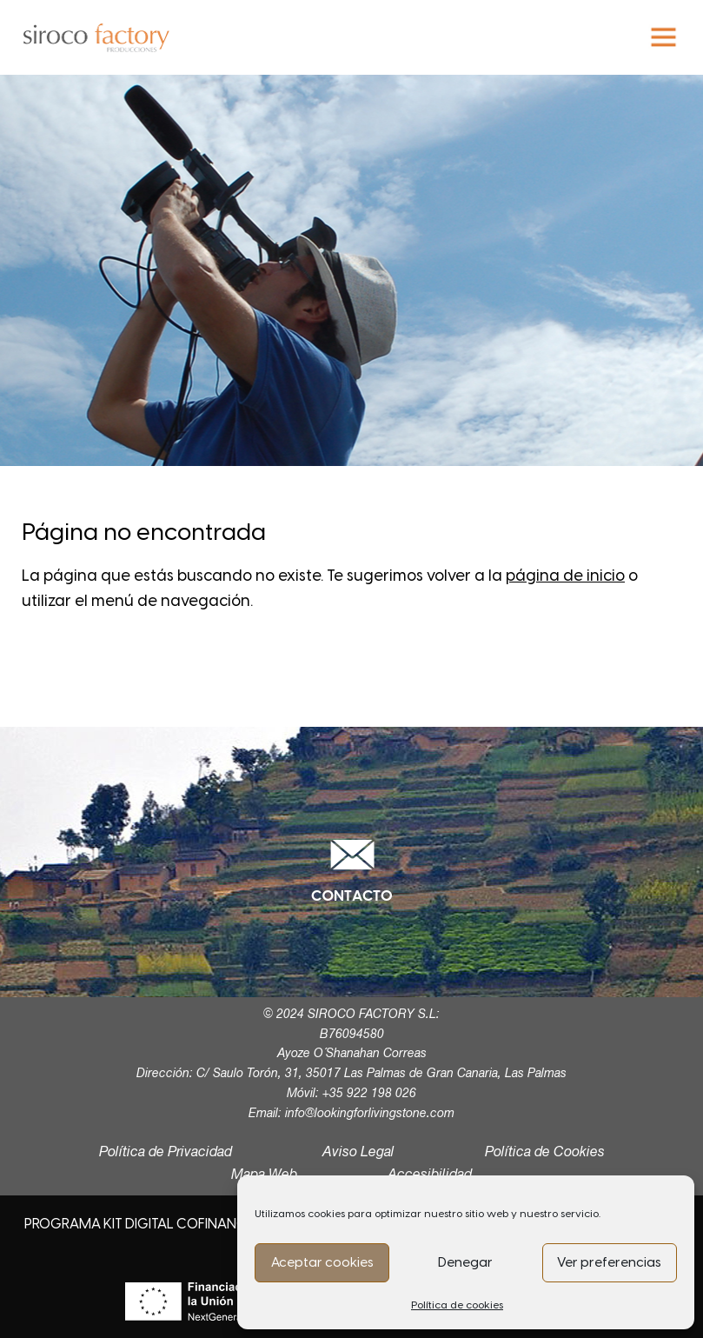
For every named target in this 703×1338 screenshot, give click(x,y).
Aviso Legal (358, 1153)
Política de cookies (457, 1305)
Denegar (465, 1262)
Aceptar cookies (322, 1262)
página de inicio (565, 575)
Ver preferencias (609, 1262)
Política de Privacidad (165, 1153)
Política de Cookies (545, 1153)
